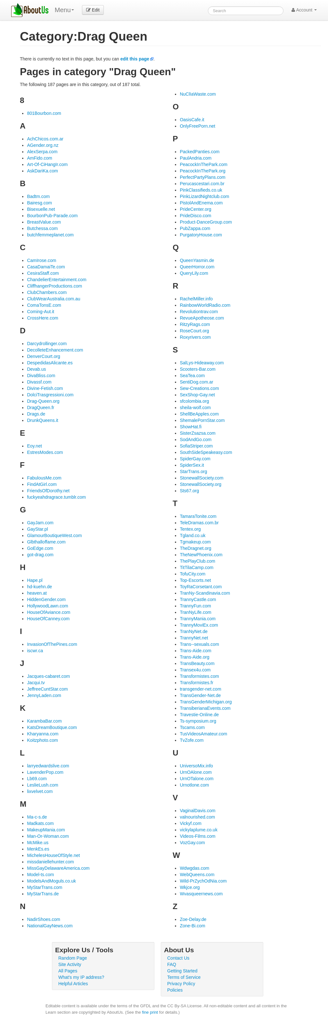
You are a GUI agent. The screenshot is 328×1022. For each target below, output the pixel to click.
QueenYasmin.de (197, 260)
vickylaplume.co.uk (198, 829)
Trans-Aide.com (195, 650)
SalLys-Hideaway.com (202, 362)
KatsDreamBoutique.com (52, 727)
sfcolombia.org (194, 401)
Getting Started (182, 970)
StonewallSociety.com (201, 477)
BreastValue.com (44, 222)
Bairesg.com (39, 202)
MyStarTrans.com (44, 887)
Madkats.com (40, 823)
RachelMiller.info (196, 298)
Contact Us (178, 958)
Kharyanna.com (42, 733)
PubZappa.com (195, 228)
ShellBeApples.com (199, 413)
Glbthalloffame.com (46, 541)
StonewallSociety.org (200, 484)
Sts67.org (189, 490)
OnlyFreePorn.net (197, 126)
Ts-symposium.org (198, 721)
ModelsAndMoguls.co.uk (51, 880)
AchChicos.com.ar (45, 138)
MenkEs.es (38, 849)
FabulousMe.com (44, 477)
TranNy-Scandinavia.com (205, 593)
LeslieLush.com (42, 785)
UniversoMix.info (196, 765)
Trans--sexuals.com (199, 644)
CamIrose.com (41, 260)
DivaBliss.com (41, 375)
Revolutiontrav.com (199, 311)
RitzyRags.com (195, 324)
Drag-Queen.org (43, 401)
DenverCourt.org (43, 356)
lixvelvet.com (40, 791)
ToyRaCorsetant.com (201, 586)
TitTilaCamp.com (196, 567)
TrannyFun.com (195, 605)
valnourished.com (197, 817)
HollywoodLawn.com (47, 605)
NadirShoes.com (43, 919)
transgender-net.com (200, 689)
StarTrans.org (193, 471)
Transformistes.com (199, 676)
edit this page (134, 58)
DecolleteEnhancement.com (55, 350)
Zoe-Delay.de (193, 919)
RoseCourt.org (194, 330)
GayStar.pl (37, 529)
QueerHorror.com (197, 266)
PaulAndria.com (195, 158)
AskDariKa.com (42, 170)
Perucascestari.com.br (202, 183)
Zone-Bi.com (192, 925)
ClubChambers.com (47, 292)
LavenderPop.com (45, 772)
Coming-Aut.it (40, 311)
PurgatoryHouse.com (201, 234)
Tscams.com (192, 727)
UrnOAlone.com (196, 772)
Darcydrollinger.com (47, 343)
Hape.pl (34, 580)
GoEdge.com (40, 548)
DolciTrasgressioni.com (50, 394)
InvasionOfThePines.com (52, 644)
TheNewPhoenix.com (201, 554)
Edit (93, 9)
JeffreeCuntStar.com (47, 689)
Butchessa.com (42, 228)
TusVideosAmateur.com (203, 733)
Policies (175, 990)
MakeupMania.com (46, 829)
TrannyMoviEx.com (199, 625)
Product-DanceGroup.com (206, 222)
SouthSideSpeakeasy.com (206, 452)
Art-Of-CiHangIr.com (47, 164)
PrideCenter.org (195, 209)
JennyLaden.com (44, 695)
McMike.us (37, 842)
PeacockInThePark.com (203, 164)
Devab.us (36, 369)
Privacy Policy (181, 983)
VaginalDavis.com (197, 810)
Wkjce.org (190, 887)
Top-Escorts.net (195, 580)
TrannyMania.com (198, 618)
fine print (150, 1012)
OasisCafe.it (192, 119)
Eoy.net (34, 445)
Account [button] (304, 9)
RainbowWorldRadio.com (205, 305)
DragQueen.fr (40, 407)
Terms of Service (184, 977)
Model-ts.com (40, 874)
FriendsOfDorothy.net (48, 490)
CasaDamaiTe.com (46, 266)
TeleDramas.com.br (199, 522)
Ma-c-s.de (37, 817)
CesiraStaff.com (43, 273)
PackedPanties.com (199, 151)
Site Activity (69, 964)
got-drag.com (40, 554)
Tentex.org (190, 529)
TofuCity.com (192, 573)
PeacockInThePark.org (202, 170)
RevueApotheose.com (202, 318)
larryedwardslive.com (48, 765)
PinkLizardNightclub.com (204, 196)
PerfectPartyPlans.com (202, 177)
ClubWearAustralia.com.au (53, 298)
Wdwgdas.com (194, 868)
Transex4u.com (195, 669)
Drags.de (36, 413)
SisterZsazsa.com (197, 433)
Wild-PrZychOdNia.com (203, 880)
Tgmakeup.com (195, 541)
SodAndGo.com (195, 439)
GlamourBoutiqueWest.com (54, 535)
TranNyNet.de (194, 631)
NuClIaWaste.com (198, 94)
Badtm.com (38, 196)
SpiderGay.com (195, 458)
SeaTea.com (192, 375)
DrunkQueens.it (42, 420)
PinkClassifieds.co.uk (201, 190)
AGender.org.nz (42, 145)
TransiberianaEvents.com (205, 708)
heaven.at (37, 593)
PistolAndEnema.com (201, 202)
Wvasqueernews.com (201, 893)
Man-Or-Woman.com (48, 836)
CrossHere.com (42, 318)
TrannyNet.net (194, 637)
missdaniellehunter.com (50, 861)
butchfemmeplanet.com (50, 234)
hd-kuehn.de (39, 586)
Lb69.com (36, 778)
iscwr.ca (35, 650)
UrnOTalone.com (196, 778)
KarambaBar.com (44, 721)
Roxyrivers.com (195, 337)
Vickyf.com (190, 823)
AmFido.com (39, 158)
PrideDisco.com (195, 215)
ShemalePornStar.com (202, 420)
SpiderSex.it (192, 465)
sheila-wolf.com (195, 407)
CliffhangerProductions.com (54, 286)
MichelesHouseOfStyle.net (53, 855)
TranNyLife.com (195, 612)
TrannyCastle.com (198, 599)
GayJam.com (40, 522)
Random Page (72, 958)
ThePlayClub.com (197, 561)
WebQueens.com (197, 874)
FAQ (171, 964)
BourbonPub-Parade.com (52, 215)
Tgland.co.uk (192, 535)
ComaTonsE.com (44, 305)
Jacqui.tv (36, 682)
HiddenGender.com (46, 599)
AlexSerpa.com (42, 151)
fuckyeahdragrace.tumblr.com (56, 497)
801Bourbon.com (44, 113)
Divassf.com (39, 381)
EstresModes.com (45, 452)
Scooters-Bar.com (197, 369)
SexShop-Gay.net (197, 394)
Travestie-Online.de (199, 714)
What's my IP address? (81, 977)
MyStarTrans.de (43, 893)
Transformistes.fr (196, 682)
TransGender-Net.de (200, 695)
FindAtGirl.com (42, 484)
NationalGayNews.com (49, 925)
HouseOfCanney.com (48, 618)
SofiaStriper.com (196, 445)
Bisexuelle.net (41, 209)
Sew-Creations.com (199, 388)
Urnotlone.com (194, 785)
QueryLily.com (194, 273)
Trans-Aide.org (194, 657)
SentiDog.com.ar (196, 381)
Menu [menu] (64, 9)
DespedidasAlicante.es (49, 362)
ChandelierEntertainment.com (56, 279)
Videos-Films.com (197, 836)
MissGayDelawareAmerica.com (58, 868)
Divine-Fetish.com (45, 388)
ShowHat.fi (190, 426)
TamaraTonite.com (198, 516)
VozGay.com (192, 842)
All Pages (67, 970)
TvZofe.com (191, 740)
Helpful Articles (73, 983)
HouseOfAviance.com (48, 612)
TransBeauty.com (197, 663)
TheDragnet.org (195, 548)
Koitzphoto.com (42, 740)
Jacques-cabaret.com (48, 676)
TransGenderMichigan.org (206, 701)
